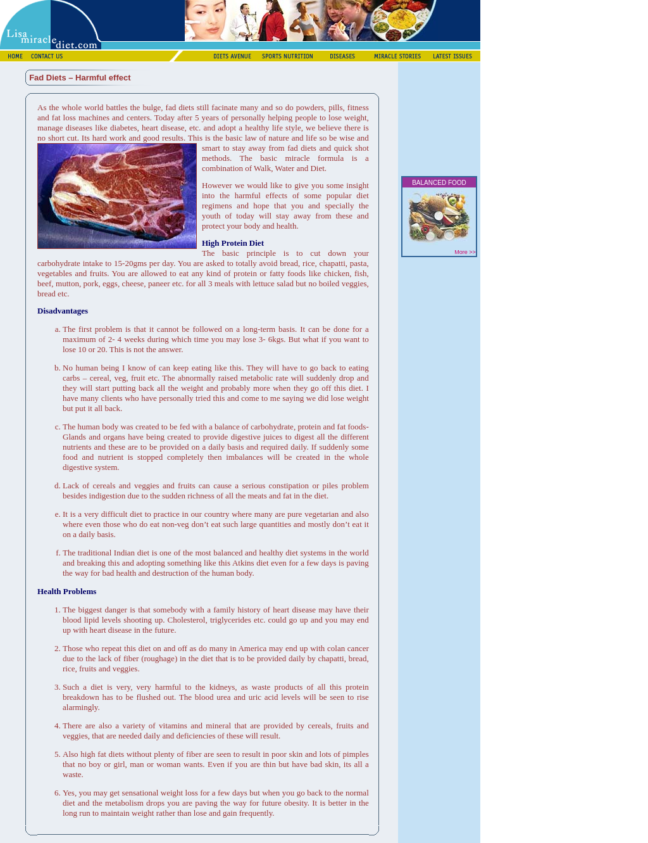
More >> (465, 252)
